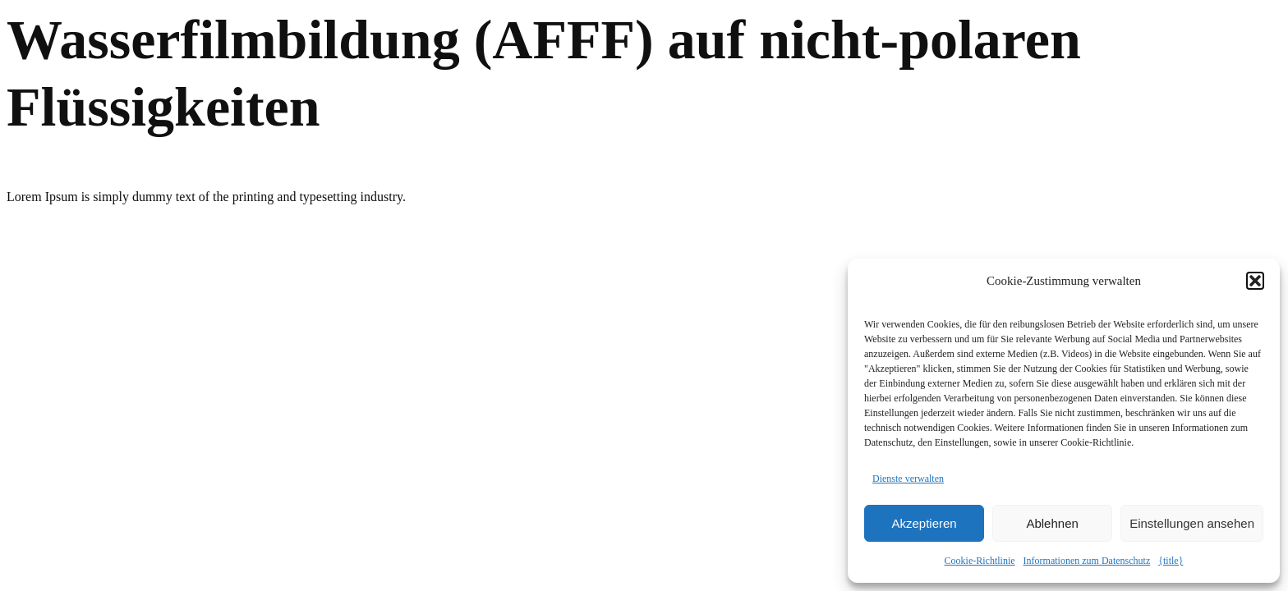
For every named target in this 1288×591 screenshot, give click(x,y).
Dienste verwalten (908, 478)
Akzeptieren (923, 523)
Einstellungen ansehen (1191, 523)
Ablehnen (1052, 523)
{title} (1170, 560)
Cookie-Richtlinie (980, 560)
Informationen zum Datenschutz (1087, 560)
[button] (1255, 281)
